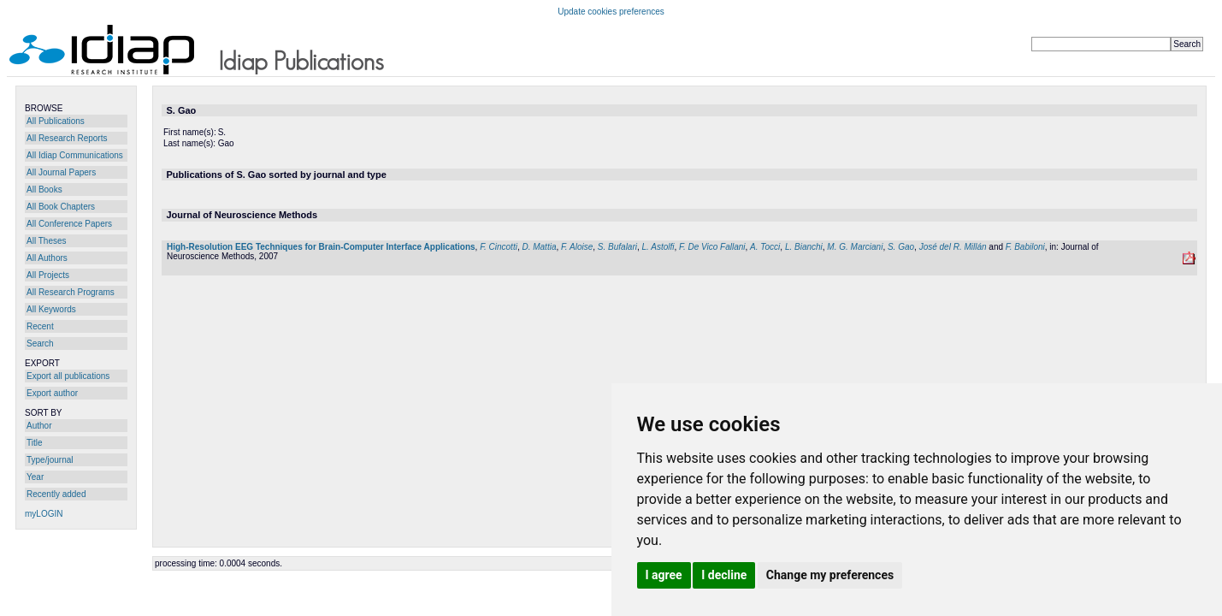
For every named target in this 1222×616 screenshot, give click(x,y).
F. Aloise (577, 247)
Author (39, 425)
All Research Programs (71, 292)
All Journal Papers (61, 172)
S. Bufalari (617, 247)
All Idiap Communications (75, 155)
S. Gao (901, 247)
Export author (52, 393)
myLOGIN (43, 513)
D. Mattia (539, 247)
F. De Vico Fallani (712, 247)
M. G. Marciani (855, 247)
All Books (44, 189)
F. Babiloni (1025, 247)
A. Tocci (765, 247)
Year (35, 477)
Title (35, 442)
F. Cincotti (498, 247)
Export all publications (68, 376)
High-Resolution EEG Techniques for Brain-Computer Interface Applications (321, 247)
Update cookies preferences (611, 11)
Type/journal (50, 460)
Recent (40, 326)
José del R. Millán (953, 247)
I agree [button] (664, 575)
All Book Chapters (61, 206)
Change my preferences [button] (830, 575)
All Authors (47, 258)
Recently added (56, 494)
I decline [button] (724, 575)
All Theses (47, 241)
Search (40, 343)
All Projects (48, 275)
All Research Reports (67, 138)
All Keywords (51, 309)
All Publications (56, 121)
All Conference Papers (69, 223)
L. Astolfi (658, 247)
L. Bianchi (804, 247)
